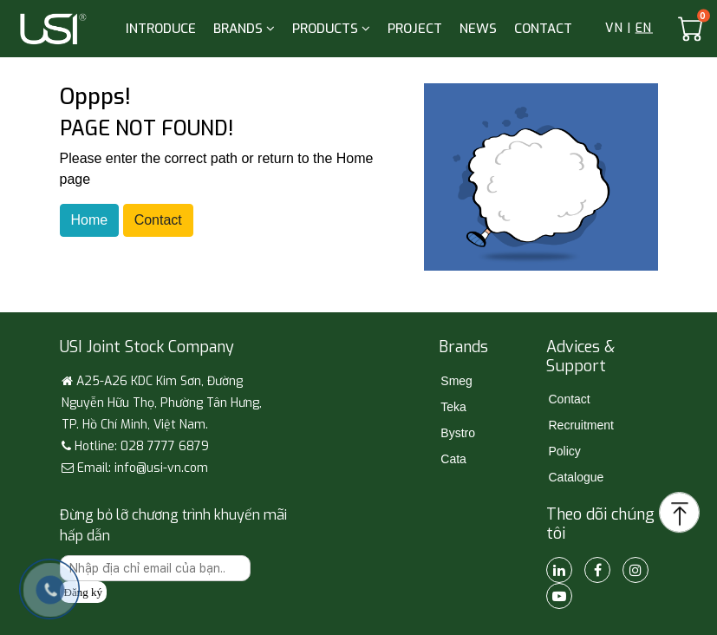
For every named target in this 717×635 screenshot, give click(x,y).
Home (89, 220)
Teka (453, 407)
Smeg (456, 381)
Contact (158, 220)
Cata (453, 459)
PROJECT (415, 28)
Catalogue (575, 477)
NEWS (478, 28)
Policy (564, 451)
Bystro (457, 433)
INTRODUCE (161, 28)
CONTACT (543, 28)
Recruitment (580, 425)
